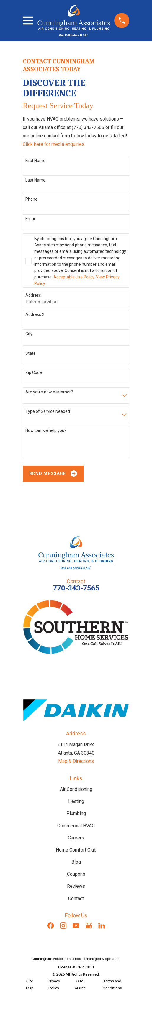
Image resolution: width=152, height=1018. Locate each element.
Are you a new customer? (49, 392)
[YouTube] (76, 925)
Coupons (76, 874)
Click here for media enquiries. (54, 144)
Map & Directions (76, 761)
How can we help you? (45, 430)
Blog (76, 862)
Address (33, 295)
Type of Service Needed (47, 411)
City (28, 333)
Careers (76, 838)
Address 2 (34, 314)
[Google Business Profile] (89, 925)
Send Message (53, 473)
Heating (76, 801)
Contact (76, 898)
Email (30, 218)
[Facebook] (50, 925)
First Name (35, 160)
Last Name (35, 180)
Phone (31, 199)
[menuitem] (30, 984)
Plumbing (76, 813)
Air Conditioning (76, 789)
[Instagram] (63, 925)
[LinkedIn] (101, 925)
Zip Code (33, 372)
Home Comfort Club (76, 850)
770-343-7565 (76, 588)
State (30, 353)
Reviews (76, 886)
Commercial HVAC (76, 826)
